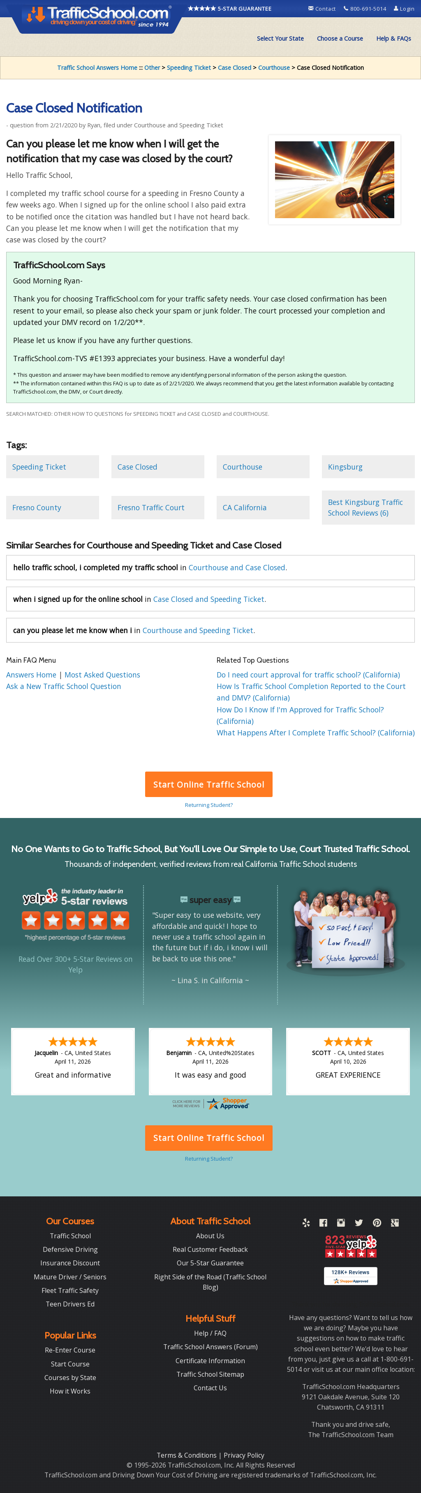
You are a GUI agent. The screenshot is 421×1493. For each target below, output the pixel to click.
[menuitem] (280, 39)
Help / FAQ (210, 1333)
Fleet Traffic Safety (70, 1290)
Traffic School (70, 1235)
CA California (245, 507)
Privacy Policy (244, 1455)
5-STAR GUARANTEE (230, 8)
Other (152, 67)
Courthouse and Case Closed (237, 567)
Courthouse (274, 67)
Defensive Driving (70, 1249)
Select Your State (280, 38)
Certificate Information (210, 1360)
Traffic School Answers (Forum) (210, 1346)
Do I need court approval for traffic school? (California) (308, 675)
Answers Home (32, 675)
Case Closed (234, 67)
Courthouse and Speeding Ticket (198, 630)
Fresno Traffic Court (151, 507)
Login (404, 8)
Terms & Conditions (187, 1455)
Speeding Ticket (189, 67)
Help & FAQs (393, 38)
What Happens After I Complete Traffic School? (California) (316, 732)
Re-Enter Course (70, 1350)
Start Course (70, 1364)
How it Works (70, 1391)
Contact (323, 8)
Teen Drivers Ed (70, 1304)
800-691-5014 (366, 8)
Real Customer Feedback (210, 1249)
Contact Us (210, 1387)
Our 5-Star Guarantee (210, 1262)
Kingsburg (345, 467)
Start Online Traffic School (208, 784)
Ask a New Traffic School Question (63, 686)
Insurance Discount (70, 1262)
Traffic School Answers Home (97, 67)
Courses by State (70, 1377)
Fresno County (36, 507)
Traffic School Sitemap (210, 1374)
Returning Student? (209, 805)
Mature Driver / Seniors (70, 1276)
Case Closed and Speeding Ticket (208, 599)
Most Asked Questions (102, 675)
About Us (210, 1235)
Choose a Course (340, 38)
